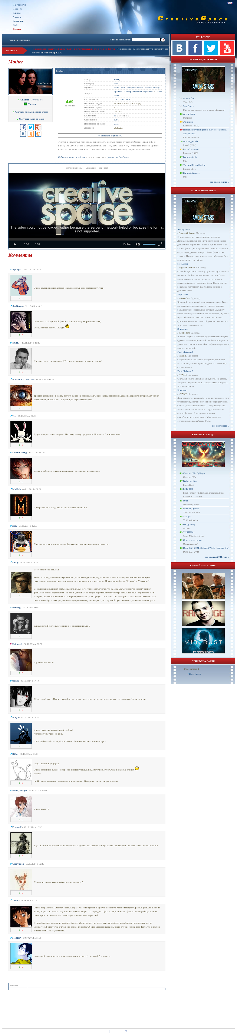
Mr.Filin (182, 355)
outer (185, 500)
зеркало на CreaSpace (118, 157)
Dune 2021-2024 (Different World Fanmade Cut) (206, 548)
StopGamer (188, 106)
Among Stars (189, 98)
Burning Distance (191, 173)
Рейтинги (18, 21)
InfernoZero (184, 298)
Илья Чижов (195, 674)
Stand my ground (191, 508)
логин (12, 40)
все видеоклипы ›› (219, 181)
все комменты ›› (220, 425)
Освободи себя (190, 141)
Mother (60, 71)
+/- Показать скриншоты (110, 135)
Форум (17, 29)
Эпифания (188, 121)
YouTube (103, 167)
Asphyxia (187, 516)
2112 (116, 123)
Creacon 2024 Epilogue (194, 473)
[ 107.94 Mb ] (30, 99)
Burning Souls (190, 157)
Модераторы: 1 (191, 668)
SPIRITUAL (189, 532)
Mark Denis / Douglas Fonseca (128, 87)
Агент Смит (189, 114)
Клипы (17, 13)
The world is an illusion (194, 165)
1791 (116, 119)
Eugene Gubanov (187, 233)
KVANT (182, 375)
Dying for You (190, 481)
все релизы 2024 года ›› (217, 557)
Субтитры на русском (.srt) (71, 157)
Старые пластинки (192, 540)
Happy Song (189, 524)
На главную (19, 5)
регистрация (23, 40)
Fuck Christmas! (191, 149)
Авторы (17, 17)
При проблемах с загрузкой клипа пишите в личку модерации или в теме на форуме (73, 48)
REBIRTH (188, 489)
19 (115, 115)
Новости (17, 9)
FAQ (15, 25)
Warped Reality (152, 87)
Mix (116, 83)
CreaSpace (91, 167)
